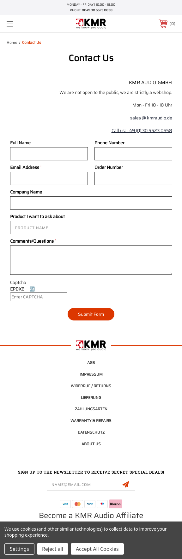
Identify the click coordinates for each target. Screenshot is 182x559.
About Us (91, 444)
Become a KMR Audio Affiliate (91, 516)
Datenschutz (91, 432)
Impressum (91, 374)
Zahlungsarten (91, 409)
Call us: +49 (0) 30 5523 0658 (142, 130)
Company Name (26, 192)
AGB (91, 363)
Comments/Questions (33, 241)
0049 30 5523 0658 (97, 10)
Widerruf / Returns (91, 386)
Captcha (18, 282)
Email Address (25, 167)
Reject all (52, 548)
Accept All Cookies (97, 548)
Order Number (108, 167)
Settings (19, 548)
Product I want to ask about (37, 216)
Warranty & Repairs (91, 421)
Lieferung (91, 398)
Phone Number (109, 143)
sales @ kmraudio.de (151, 117)
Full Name (20, 143)
